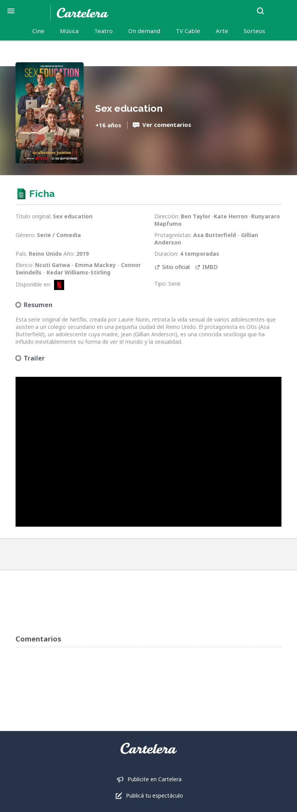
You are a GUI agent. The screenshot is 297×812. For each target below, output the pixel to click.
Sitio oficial (176, 267)
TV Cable (188, 31)
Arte (222, 31)
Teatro (103, 31)
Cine (38, 31)
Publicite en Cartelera (155, 779)
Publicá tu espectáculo (154, 795)
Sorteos (254, 31)
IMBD (210, 267)
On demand (144, 31)
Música (69, 31)
